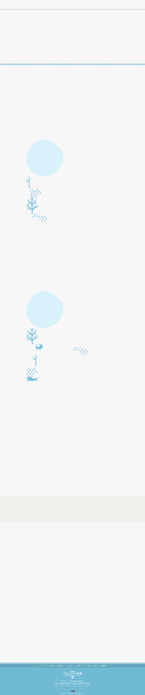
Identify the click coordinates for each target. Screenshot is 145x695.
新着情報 (103, 666)
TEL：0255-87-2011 (63, 683)
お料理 (51, 666)
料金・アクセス (92, 666)
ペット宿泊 (69, 666)
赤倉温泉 (59, 666)
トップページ (41, 666)
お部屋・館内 (80, 666)
